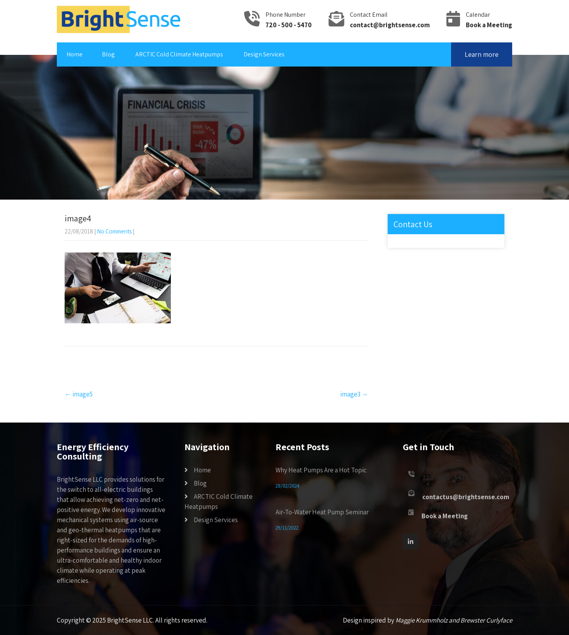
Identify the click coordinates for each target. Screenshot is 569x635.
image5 (79, 394)
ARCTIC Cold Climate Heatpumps (179, 54)
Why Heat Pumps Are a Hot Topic (321, 470)
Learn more (482, 54)
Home (75, 54)
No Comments (114, 231)
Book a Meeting (489, 25)
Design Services (264, 54)
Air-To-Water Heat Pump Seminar (322, 512)
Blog (108, 54)
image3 (354, 394)
